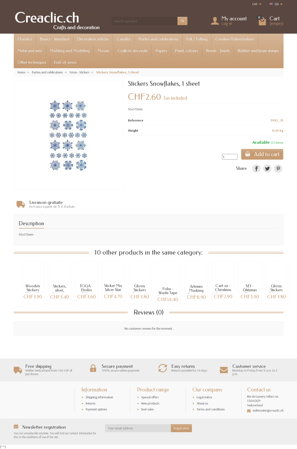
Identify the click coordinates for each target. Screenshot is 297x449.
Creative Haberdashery (234, 39)
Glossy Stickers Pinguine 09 (139, 291)
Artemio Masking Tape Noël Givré (196, 292)
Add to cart (262, 154)
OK (182, 21)
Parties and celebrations (158, 39)
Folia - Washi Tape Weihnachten (168, 292)
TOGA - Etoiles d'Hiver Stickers (86, 291)
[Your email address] (138, 428)
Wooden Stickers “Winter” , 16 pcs (33, 291)
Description (31, 223)
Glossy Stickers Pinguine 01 (276, 291)
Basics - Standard (54, 39)
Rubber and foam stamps (258, 51)
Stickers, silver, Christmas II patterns (59, 291)
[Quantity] (229, 157)
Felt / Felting (197, 39)
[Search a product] (144, 21)
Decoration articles (93, 39)
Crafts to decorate (133, 51)
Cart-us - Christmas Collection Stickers (223, 291)
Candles (124, 39)
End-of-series (65, 62)
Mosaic (104, 51)
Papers (161, 51)
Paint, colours (186, 51)
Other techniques (32, 62)
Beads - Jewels (218, 51)
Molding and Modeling (70, 51)
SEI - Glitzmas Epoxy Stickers (250, 291)
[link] (256, 168)
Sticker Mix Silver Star (113, 287)
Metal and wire (30, 51)
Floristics (25, 39)
